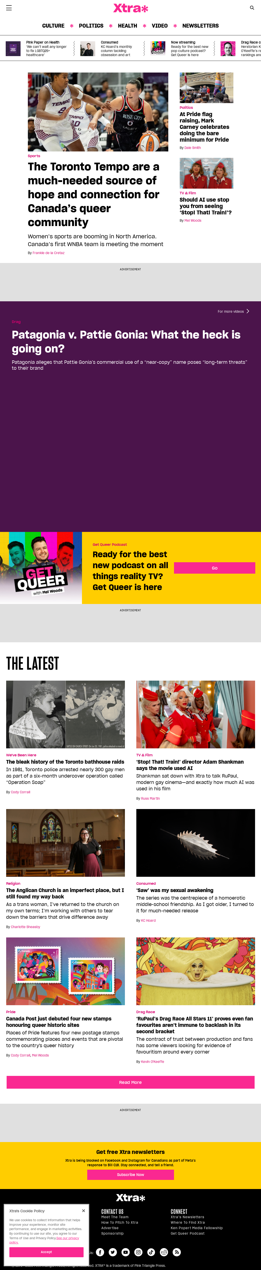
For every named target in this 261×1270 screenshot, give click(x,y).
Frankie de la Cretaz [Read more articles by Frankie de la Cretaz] (48, 253)
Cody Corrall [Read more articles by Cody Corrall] (20, 792)
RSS (177, 1252)
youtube (125, 1252)
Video (160, 25)
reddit (164, 1252)
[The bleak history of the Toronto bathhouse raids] (65, 716)
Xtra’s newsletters (187, 1217)
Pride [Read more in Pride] (11, 1012)
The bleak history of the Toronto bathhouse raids (65, 762)
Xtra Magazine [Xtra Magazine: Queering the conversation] (130, 8)
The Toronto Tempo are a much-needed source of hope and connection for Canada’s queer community (93, 194)
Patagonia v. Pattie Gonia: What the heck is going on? (126, 341)
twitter (113, 1252)
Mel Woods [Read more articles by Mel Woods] (193, 221)
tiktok (151, 1252)
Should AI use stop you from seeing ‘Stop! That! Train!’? (206, 206)
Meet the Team (115, 1217)
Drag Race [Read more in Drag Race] (145, 1012)
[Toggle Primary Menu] (9, 8)
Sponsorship (112, 1233)
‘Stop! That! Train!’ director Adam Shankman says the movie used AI (190, 765)
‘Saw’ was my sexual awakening (175, 890)
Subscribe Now (130, 1174)
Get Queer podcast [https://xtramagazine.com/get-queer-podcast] (188, 1233)
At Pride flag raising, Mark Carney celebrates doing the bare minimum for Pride (204, 127)
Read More (130, 1082)
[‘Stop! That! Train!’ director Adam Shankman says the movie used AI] (195, 716)
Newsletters (200, 25)
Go (215, 568)
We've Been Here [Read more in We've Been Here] (21, 755)
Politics (91, 25)
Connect (179, 1211)
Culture (53, 25)
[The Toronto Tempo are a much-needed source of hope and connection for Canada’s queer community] (98, 111)
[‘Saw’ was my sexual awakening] (195, 845)
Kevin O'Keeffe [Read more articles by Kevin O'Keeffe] (152, 1062)
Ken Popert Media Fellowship (197, 1228)
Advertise (110, 1228)
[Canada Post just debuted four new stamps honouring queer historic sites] (65, 973)
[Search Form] (252, 8)
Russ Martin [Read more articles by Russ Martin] (150, 798)
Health (127, 25)
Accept (46, 1252)
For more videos (231, 312)
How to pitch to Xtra (119, 1223)
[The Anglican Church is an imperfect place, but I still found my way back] (65, 845)
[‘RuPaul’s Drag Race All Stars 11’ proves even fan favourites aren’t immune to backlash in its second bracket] (195, 973)
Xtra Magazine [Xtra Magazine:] (130, 1197)
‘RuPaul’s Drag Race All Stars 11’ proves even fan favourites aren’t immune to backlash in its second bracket (194, 1025)
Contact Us (112, 1211)
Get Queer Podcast (110, 545)
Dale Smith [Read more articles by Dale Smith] (193, 148)
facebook (100, 1252)
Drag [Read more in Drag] (16, 322)
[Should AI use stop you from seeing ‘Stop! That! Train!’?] (206, 173)
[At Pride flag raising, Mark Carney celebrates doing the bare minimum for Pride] (206, 87)
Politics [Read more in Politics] (186, 108)
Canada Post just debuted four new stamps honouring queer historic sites (58, 1021)
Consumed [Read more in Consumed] (146, 884)
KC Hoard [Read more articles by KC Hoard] (148, 921)
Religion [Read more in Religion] (13, 884)
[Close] (84, 1211)
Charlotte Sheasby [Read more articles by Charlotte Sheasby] (25, 927)
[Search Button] (252, 7)
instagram (138, 1252)
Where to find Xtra (188, 1223)
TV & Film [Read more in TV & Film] (188, 193)
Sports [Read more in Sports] (34, 156)
